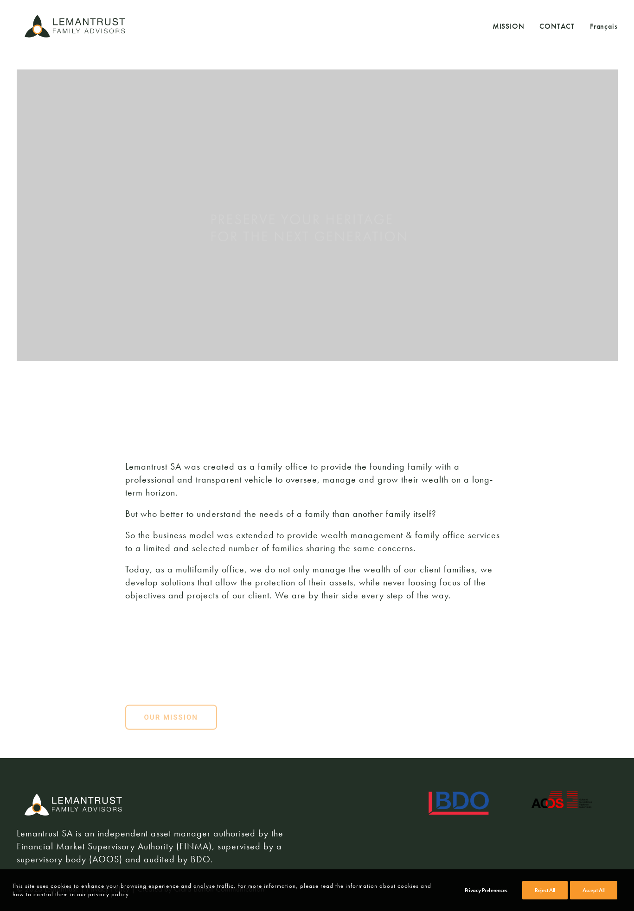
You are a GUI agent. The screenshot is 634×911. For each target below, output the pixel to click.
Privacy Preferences (486, 890)
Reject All (545, 890)
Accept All (594, 890)
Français (603, 26)
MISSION (509, 26)
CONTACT (557, 26)
